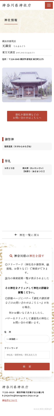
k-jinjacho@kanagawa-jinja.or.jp (20, 395)
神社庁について (9, 400)
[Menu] (49, 5)
